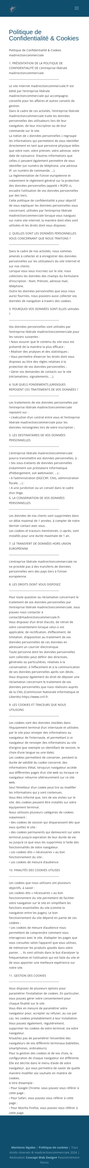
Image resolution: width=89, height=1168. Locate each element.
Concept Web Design (40, 1157)
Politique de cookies (53, 1147)
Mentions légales (23, 1147)
